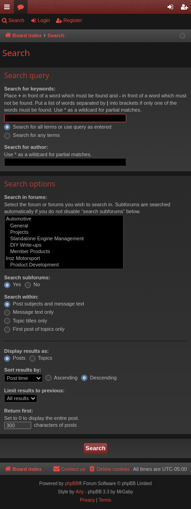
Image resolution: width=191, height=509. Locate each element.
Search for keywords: (30, 88)
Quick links (9, 9)
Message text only (29, 312)
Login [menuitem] (172, 9)
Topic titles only (25, 320)
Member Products (64, 252)
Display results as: (26, 351)
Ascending (61, 377)
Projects (64, 232)
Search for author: (26, 147)
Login (44, 20)
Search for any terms (32, 135)
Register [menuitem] (186, 9)
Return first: (18, 410)
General (64, 226)
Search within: (21, 297)
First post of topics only (34, 329)
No (32, 284)
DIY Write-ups (64, 245)
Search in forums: (25, 197)
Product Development (64, 265)
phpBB (72, 483)
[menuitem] (108, 469)
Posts (15, 358)
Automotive (64, 219)
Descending (99, 377)
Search (16, 20)
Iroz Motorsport (64, 258)
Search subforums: (27, 277)
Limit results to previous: (34, 390)
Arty (80, 491)
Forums (22, 9)
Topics (40, 358)
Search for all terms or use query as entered (58, 127)
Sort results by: (22, 370)
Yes (12, 284)
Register (72, 20)
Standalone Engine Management (64, 239)
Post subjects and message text (44, 303)
